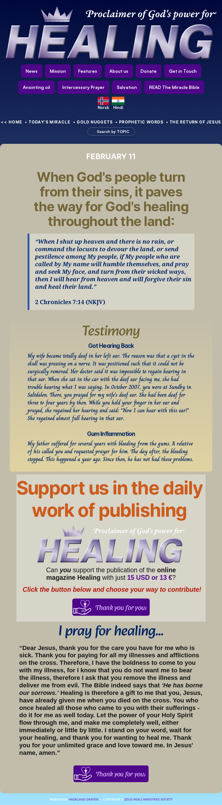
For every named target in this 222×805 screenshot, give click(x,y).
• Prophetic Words (139, 122)
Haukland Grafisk (83, 799)
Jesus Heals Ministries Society (148, 799)
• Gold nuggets (93, 122)
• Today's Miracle (47, 122)
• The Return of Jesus (193, 122)
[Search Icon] (108, 131)
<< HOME (11, 122)
